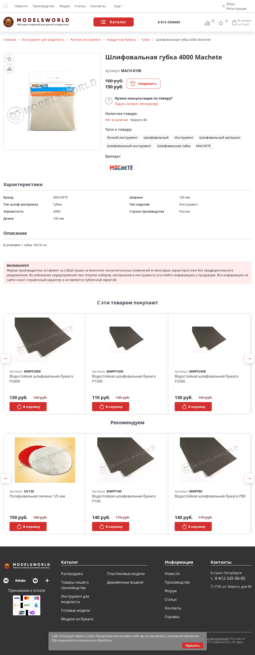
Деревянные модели (125, 582)
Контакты (98, 6)
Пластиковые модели (126, 573)
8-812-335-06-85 (230, 578)
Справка (172, 616)
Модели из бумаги (77, 618)
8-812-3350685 (169, 22)
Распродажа (72, 573)
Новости (21, 6)
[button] (6, 358)
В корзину (28, 406)
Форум (65, 6)
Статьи (80, 6)
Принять (193, 645)
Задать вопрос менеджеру (136, 103)
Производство (44, 6)
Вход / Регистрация (237, 6)
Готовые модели (75, 610)
